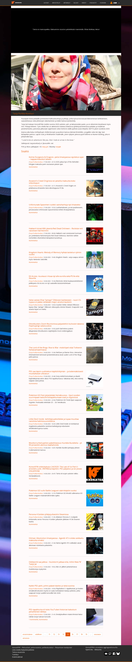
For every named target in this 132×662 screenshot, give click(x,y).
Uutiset (46, 3)
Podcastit (93, 3)
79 (86, 634)
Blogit (76, 3)
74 (63, 634)
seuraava (97, 634)
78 (82, 634)
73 (59, 634)
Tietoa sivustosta (18, 652)
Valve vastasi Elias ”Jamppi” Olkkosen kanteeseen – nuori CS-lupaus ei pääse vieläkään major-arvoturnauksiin (55, 301)
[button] (114, 3)
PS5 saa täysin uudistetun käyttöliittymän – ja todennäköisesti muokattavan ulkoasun (56, 372)
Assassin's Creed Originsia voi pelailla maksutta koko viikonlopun (52, 182)
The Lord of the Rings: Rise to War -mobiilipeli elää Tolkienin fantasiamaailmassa (55, 348)
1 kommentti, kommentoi (38, 619)
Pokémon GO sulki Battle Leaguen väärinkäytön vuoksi (53, 490)
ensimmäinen (27, 634)
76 (72, 634)
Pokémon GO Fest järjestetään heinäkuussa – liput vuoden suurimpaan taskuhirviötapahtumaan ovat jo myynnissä (54, 396)
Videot (84, 3)
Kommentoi (33, 167)
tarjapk (58, 147)
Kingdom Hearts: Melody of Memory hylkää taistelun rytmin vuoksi (55, 253)
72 (54, 634)
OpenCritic (89, 650)
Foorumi (103, 3)
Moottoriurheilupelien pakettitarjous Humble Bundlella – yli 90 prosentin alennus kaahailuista (55, 444)
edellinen (38, 634)
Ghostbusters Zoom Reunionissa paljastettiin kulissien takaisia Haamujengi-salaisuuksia (56, 324)
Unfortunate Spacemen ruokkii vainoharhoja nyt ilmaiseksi (54, 204)
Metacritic (98, 650)
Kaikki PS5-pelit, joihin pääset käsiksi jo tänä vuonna (51, 585)
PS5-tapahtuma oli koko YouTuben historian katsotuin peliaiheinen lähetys (53, 610)
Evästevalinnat (17, 657)
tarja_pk (45, 147)
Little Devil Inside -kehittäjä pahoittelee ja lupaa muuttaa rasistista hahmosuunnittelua (54, 420)
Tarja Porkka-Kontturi (36, 162)
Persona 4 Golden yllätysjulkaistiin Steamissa (48, 514)
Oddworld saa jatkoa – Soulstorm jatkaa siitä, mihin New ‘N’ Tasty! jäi (55, 563)
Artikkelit (67, 3)
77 (77, 634)
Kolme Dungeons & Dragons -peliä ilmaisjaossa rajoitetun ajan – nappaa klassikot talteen (56, 158)
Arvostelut (56, 3)
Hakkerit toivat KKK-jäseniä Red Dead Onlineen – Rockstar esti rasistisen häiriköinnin (56, 229)
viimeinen (26, 638)
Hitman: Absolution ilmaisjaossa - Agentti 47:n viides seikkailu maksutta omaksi (56, 539)
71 (49, 634)
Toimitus (15, 654)
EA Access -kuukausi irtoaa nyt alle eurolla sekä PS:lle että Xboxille (54, 277)
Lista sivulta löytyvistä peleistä (23, 650)
